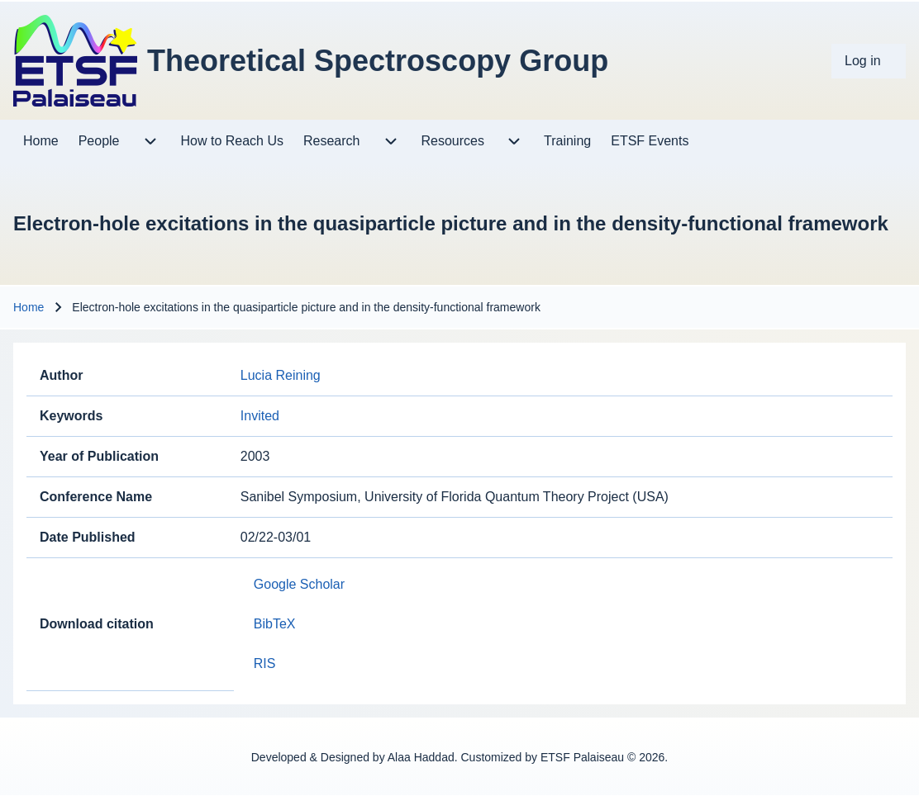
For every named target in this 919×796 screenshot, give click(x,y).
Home (28, 307)
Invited (259, 416)
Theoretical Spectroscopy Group (377, 61)
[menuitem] (868, 61)
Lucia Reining (280, 375)
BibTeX (275, 624)
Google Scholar (299, 584)
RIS (265, 663)
